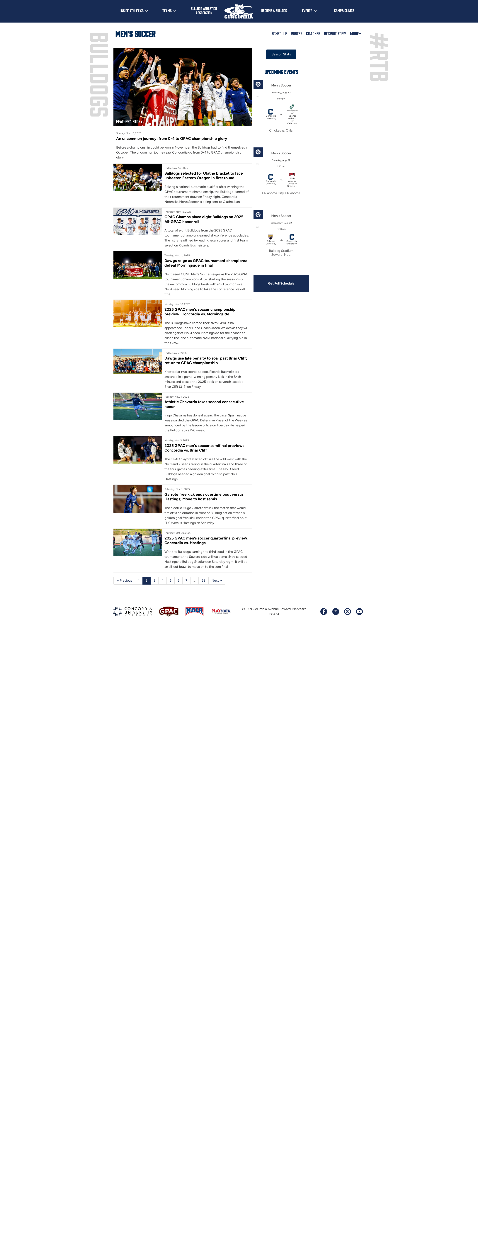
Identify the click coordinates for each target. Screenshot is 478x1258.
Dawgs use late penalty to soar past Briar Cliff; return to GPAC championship (205, 360)
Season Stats (281, 54)
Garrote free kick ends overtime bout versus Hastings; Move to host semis (204, 496)
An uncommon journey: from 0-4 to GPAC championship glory (171, 138)
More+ (355, 33)
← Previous (124, 580)
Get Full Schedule (281, 283)
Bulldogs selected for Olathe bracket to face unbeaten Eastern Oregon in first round (203, 175)
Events (307, 10)
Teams (167, 10)
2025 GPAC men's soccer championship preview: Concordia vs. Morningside (200, 311)
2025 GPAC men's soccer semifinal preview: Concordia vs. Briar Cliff (204, 447)
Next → (217, 580)
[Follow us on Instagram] (347, 611)
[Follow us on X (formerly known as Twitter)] (335, 611)
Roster (296, 33)
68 (203, 580)
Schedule (279, 33)
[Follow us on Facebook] (324, 611)
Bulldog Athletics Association (204, 10)
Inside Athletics (132, 10)
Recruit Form (335, 33)
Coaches (313, 33)
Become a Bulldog (274, 10)
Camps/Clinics (344, 10)
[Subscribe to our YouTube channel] (359, 611)
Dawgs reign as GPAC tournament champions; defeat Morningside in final (205, 263)
